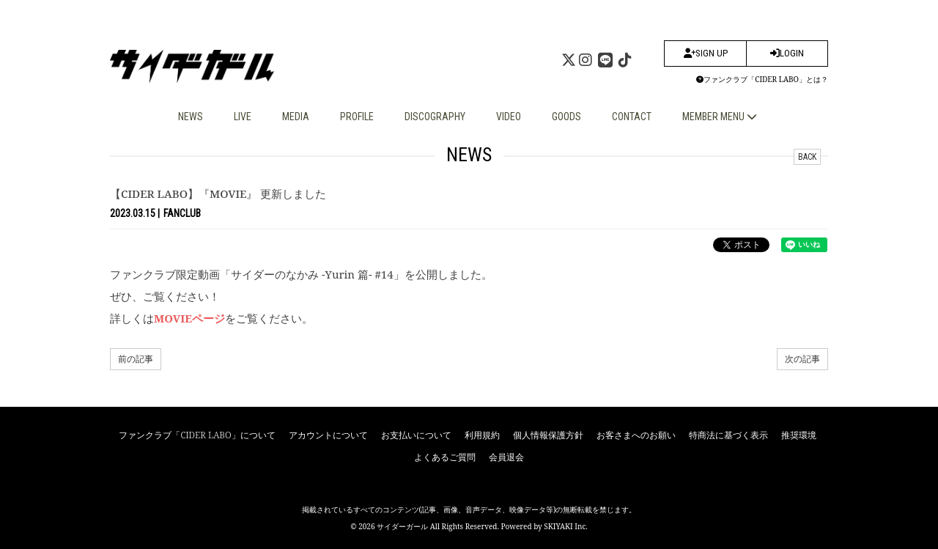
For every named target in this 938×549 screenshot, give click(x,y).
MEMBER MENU (719, 116)
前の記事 (135, 359)
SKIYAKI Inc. (566, 526)
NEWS (190, 116)
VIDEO (508, 116)
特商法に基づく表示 (728, 435)
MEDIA (295, 116)
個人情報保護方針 (548, 435)
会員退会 (506, 457)
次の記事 (802, 359)
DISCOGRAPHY (435, 116)
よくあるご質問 (445, 457)
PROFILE (357, 116)
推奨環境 (798, 435)
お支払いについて (416, 435)
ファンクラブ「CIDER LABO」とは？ (762, 79)
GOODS (566, 116)
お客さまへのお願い (636, 435)
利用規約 (482, 435)
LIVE (242, 116)
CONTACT (631, 116)
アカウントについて (328, 435)
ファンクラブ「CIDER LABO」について (197, 435)
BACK (807, 157)
